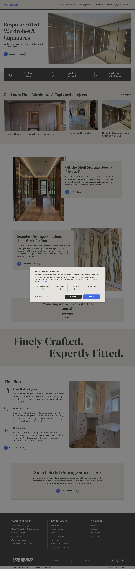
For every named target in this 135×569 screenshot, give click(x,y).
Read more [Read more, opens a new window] (44, 282)
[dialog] (67, 284)
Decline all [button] (73, 296)
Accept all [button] (92, 296)
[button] (41, 296)
